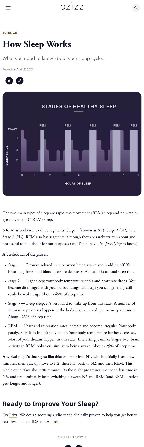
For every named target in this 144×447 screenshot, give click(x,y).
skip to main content (2, 0)
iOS (35, 422)
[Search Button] (136, 8)
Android (53, 422)
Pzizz (13, 415)
